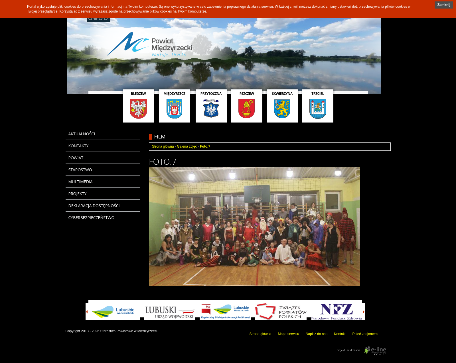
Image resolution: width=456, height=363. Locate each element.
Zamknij (443, 5)
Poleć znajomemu (365, 334)
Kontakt (340, 334)
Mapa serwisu (288, 334)
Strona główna (163, 146)
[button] (444, 5)
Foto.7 (205, 146)
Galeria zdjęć (187, 146)
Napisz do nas (316, 334)
